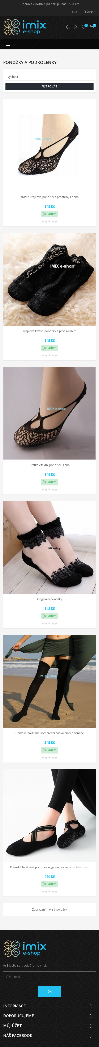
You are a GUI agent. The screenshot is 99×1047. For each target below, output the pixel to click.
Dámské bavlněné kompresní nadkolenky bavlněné (49, 733)
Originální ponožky (49, 599)
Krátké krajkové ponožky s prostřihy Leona (49, 197)
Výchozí (51, 76)
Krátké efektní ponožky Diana (50, 465)
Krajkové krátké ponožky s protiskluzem (49, 331)
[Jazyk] (87, 12)
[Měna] (73, 12)
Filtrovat (49, 86)
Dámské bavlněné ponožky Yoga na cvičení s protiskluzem (49, 867)
